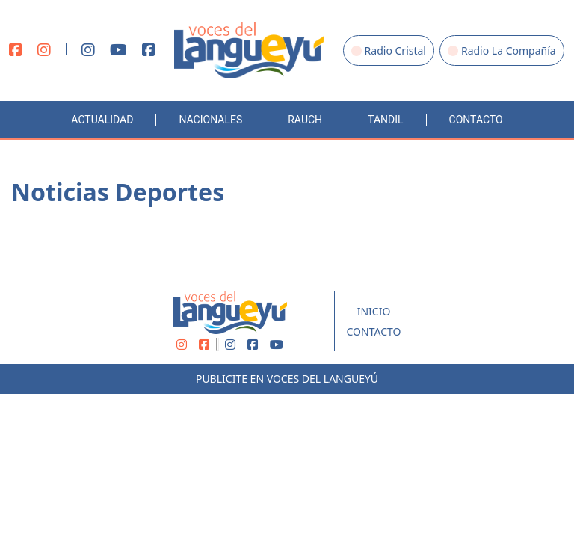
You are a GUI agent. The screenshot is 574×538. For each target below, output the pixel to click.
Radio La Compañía (502, 50)
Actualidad (102, 120)
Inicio (374, 311)
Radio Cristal (388, 50)
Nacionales (210, 120)
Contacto (476, 120)
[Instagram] (44, 51)
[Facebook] (15, 51)
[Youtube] (118, 51)
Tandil (385, 120)
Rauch (305, 120)
